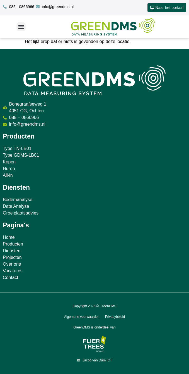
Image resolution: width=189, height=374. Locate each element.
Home (9, 237)
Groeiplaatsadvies (20, 213)
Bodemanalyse (17, 199)
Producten (13, 244)
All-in (8, 175)
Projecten (12, 257)
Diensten (11, 250)
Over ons (12, 264)
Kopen (9, 161)
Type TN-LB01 (17, 148)
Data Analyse (16, 206)
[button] (21, 26)
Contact (10, 277)
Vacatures (13, 270)
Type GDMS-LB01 (21, 155)
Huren (9, 168)
